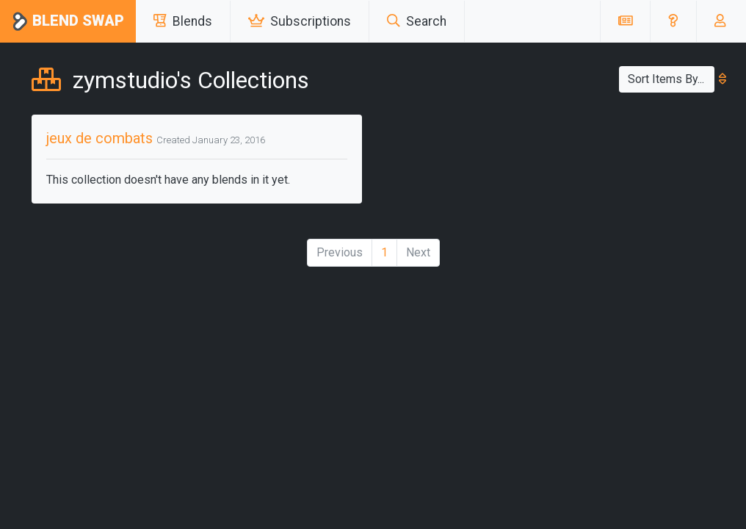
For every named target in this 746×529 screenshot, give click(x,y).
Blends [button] (182, 21)
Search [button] (416, 21)
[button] (673, 21)
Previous (339, 252)
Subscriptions (299, 21)
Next (418, 252)
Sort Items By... (671, 79)
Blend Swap (68, 21)
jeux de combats (99, 138)
